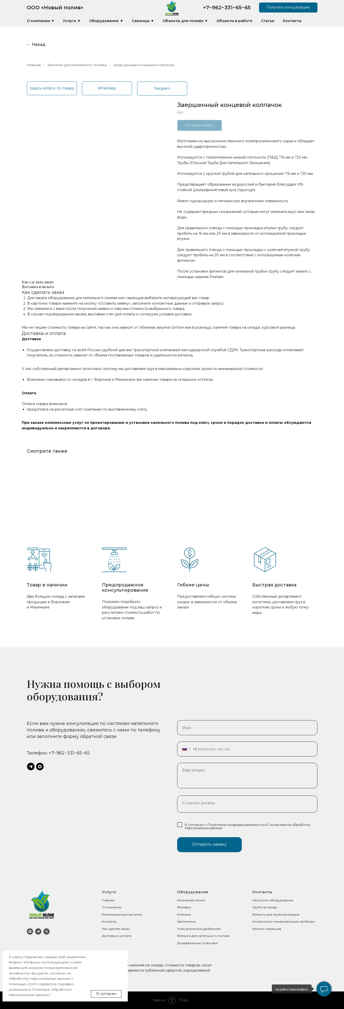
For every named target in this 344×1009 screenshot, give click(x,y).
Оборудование (192, 892)
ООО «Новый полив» (55, 8)
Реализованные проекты (122, 914)
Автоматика (186, 921)
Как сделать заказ (116, 929)
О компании (112, 907)
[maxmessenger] (40, 766)
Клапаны (184, 914)
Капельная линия (191, 900)
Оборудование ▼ (106, 21)
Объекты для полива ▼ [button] (185, 21)
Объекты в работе (234, 21)
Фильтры (184, 907)
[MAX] (30, 931)
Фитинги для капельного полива (77, 65)
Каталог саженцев (266, 929)
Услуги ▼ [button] (72, 21)
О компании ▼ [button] (41, 21)
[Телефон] (46, 931)
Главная (34, 65)
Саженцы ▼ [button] (143, 21)
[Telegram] (38, 931)
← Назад (36, 44)
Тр (254, 907)
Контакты (292, 21)
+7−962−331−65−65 (227, 8)
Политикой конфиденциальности (235, 825)
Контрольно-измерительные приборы (283, 921)
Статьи (267, 21)
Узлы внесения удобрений (198, 929)
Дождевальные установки (197, 943)
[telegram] (31, 766)
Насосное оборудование (272, 900)
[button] (288, 8)
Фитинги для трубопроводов (275, 914)
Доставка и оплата (116, 936)
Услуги (109, 892)
